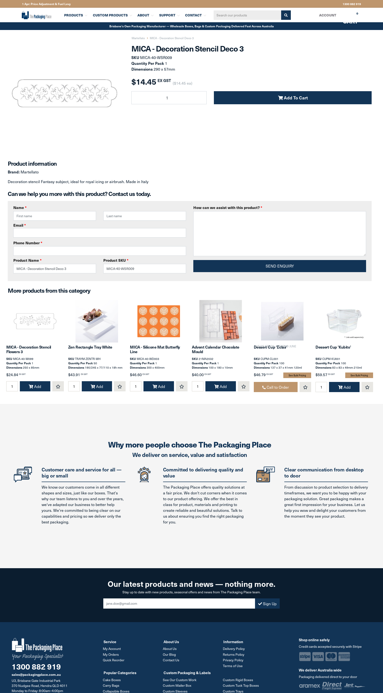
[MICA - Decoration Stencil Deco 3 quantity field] (169, 97)
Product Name (27, 260)
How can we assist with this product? (227, 207)
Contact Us (172, 662)
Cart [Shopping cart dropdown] (347, 16)
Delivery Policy (234, 651)
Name (20, 207)
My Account (112, 651)
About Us (170, 651)
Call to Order (275, 390)
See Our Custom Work (180, 682)
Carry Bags (112, 687)
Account (327, 15)
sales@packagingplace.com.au (36, 677)
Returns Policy (234, 657)
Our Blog (170, 657)
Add (35, 390)
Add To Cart (293, 98)
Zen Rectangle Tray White (90, 350)
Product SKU (115, 260)
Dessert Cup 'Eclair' (270, 350)
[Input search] (246, 15)
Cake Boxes (112, 682)
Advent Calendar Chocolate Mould (215, 353)
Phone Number (27, 242)
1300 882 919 (352, 4)
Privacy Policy (233, 662)
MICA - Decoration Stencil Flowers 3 (28, 353)
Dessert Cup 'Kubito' (333, 350)
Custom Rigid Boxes (238, 682)
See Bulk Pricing (297, 378)
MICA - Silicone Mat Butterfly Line (155, 353)
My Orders (112, 657)
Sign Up (267, 607)
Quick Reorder (114, 662)
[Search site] (284, 15)
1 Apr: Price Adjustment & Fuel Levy (46, 4)
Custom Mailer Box (178, 687)
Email (99, 230)
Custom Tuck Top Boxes (241, 687)
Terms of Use (233, 668)
